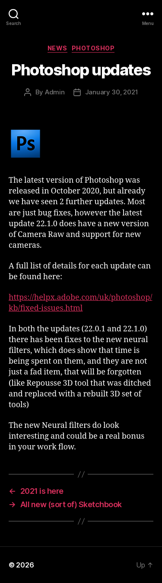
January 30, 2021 (111, 92)
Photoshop (93, 48)
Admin (55, 92)
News (57, 48)
